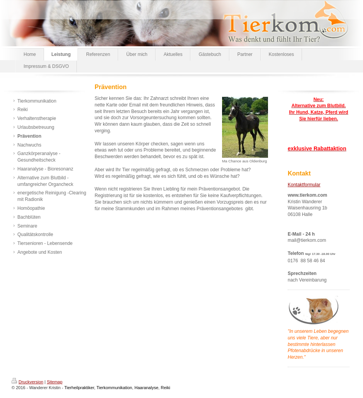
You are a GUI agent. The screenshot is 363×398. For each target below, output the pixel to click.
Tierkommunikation (114, 387)
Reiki (165, 387)
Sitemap (54, 381)
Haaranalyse (146, 387)
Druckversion (27, 381)
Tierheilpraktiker (79, 387)
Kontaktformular (304, 184)
